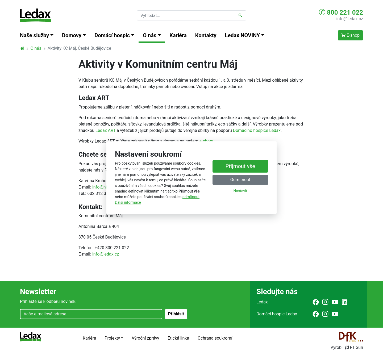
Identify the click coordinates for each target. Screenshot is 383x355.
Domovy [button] (71, 35)
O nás (36, 48)
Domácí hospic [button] (112, 35)
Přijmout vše (240, 166)
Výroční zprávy (145, 338)
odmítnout (190, 197)
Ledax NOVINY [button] (242, 35)
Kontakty (206, 35)
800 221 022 (341, 12)
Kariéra (178, 35)
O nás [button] (149, 35)
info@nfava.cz (105, 187)
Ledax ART (105, 130)
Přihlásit (176, 313)
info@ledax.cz (349, 18)
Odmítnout (240, 179)
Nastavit (240, 191)
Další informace (128, 202)
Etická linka (178, 338)
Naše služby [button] (34, 35)
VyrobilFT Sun (347, 347)
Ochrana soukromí (215, 338)
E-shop (350, 35)
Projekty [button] (112, 338)
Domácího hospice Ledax (257, 130)
